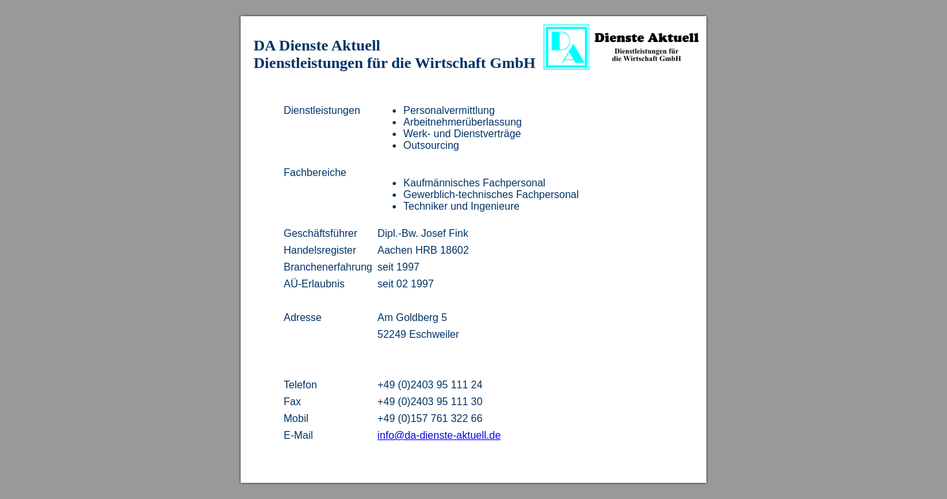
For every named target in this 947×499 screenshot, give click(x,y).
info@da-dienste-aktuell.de (439, 435)
